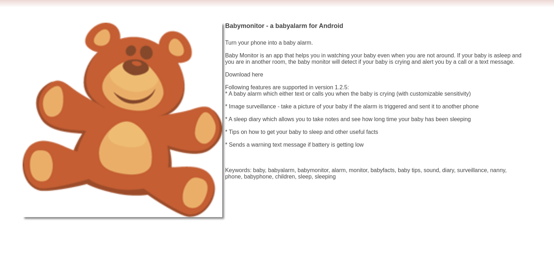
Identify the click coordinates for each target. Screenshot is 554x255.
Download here (244, 75)
